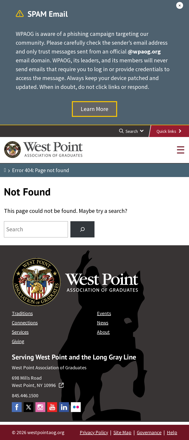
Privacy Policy (94, 432)
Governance (149, 432)
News (102, 322)
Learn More (94, 109)
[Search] (82, 229)
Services (20, 332)
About (103, 332)
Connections (25, 322)
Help (172, 432)
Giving (18, 341)
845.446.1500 (25, 395)
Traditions (22, 313)
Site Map (122, 432)
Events (104, 313)
